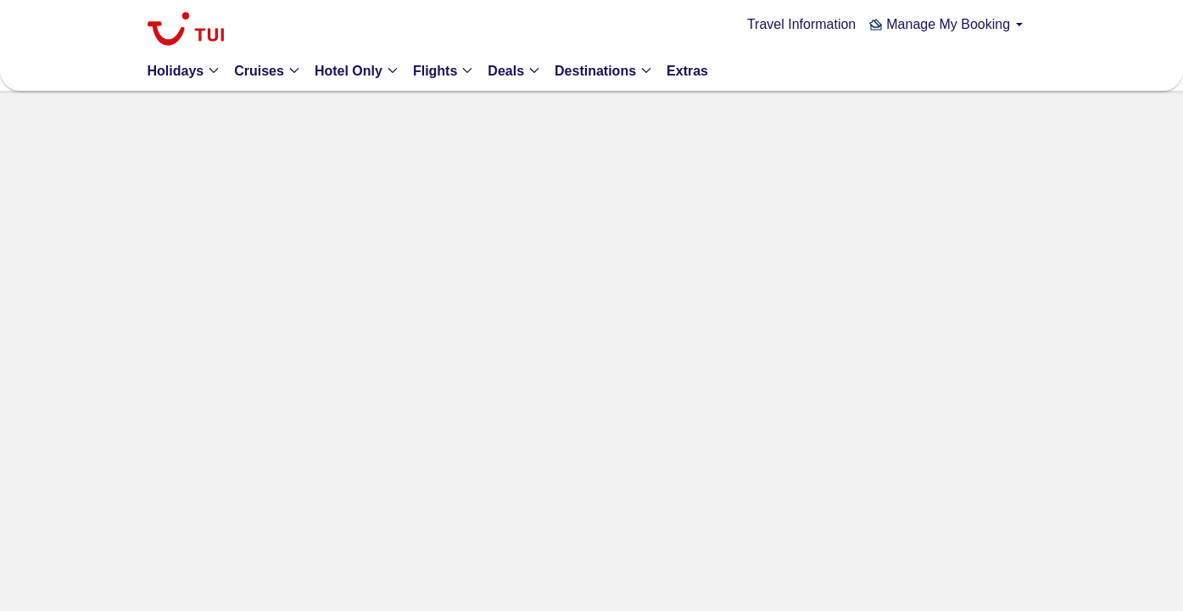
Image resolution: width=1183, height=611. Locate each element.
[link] (186, 31)
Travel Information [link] (801, 24)
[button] (945, 24)
